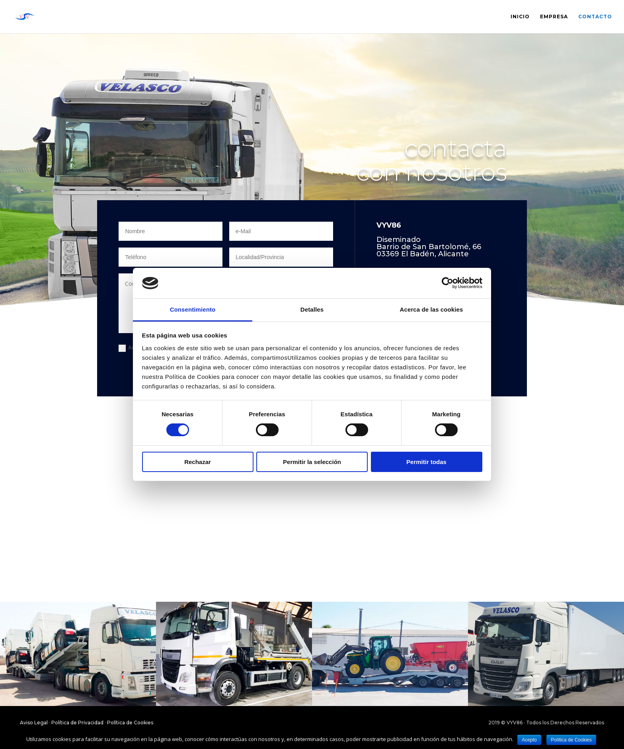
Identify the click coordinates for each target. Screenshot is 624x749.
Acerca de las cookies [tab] (431, 309)
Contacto (595, 17)
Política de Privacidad (77, 723)
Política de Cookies (130, 723)
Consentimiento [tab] (193, 309)
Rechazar (197, 461)
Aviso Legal (34, 723)
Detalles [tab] (312, 309)
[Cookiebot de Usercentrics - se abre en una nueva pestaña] (447, 283)
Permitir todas (426, 461)
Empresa (554, 17)
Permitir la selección (312, 461)
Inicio (520, 17)
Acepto (529, 740)
